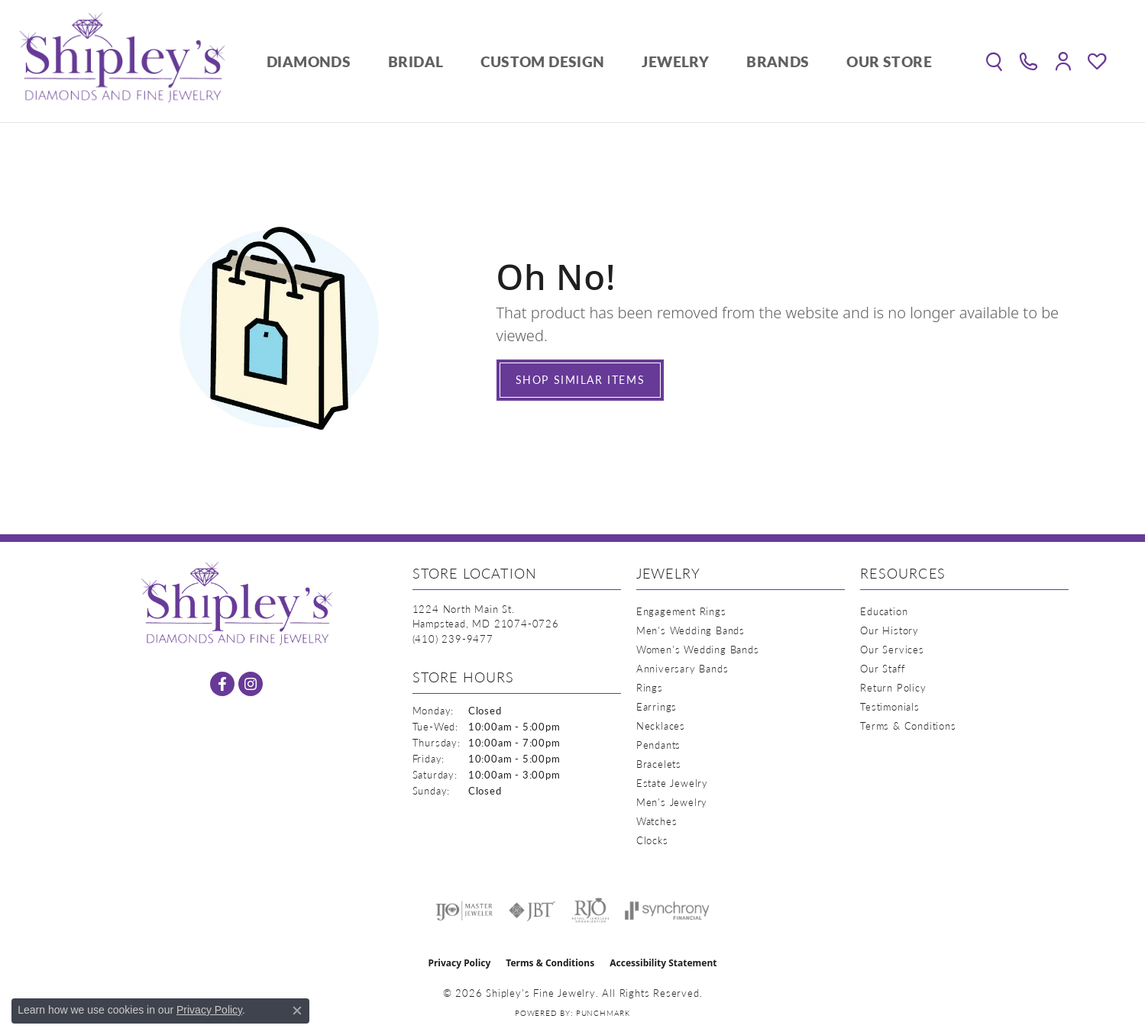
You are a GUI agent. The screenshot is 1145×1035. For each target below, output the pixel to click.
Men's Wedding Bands (690, 630)
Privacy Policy (460, 962)
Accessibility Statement (663, 962)
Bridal (415, 61)
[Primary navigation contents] (599, 61)
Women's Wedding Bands (697, 649)
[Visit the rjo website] (590, 911)
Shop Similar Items (580, 379)
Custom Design (542, 61)
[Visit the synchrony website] (667, 911)
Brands (777, 61)
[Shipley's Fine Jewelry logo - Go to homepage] (122, 61)
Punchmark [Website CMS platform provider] (603, 1013)
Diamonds (309, 61)
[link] (1028, 61)
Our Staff (882, 668)
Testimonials (890, 706)
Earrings (656, 706)
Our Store (889, 61)
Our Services (892, 649)
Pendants (658, 744)
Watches (657, 821)
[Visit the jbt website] (532, 911)
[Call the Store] (452, 638)
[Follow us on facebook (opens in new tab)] (222, 684)
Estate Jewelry (672, 782)
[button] (994, 61)
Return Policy (893, 687)
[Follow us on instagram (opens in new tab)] (250, 684)
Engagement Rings (681, 611)
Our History (889, 630)
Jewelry (675, 61)
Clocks (652, 840)
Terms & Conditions (908, 725)
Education (883, 611)
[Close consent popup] (297, 1010)
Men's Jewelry (671, 802)
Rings (649, 687)
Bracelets (658, 763)
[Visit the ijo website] (464, 911)
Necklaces (660, 725)
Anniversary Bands (682, 668)
